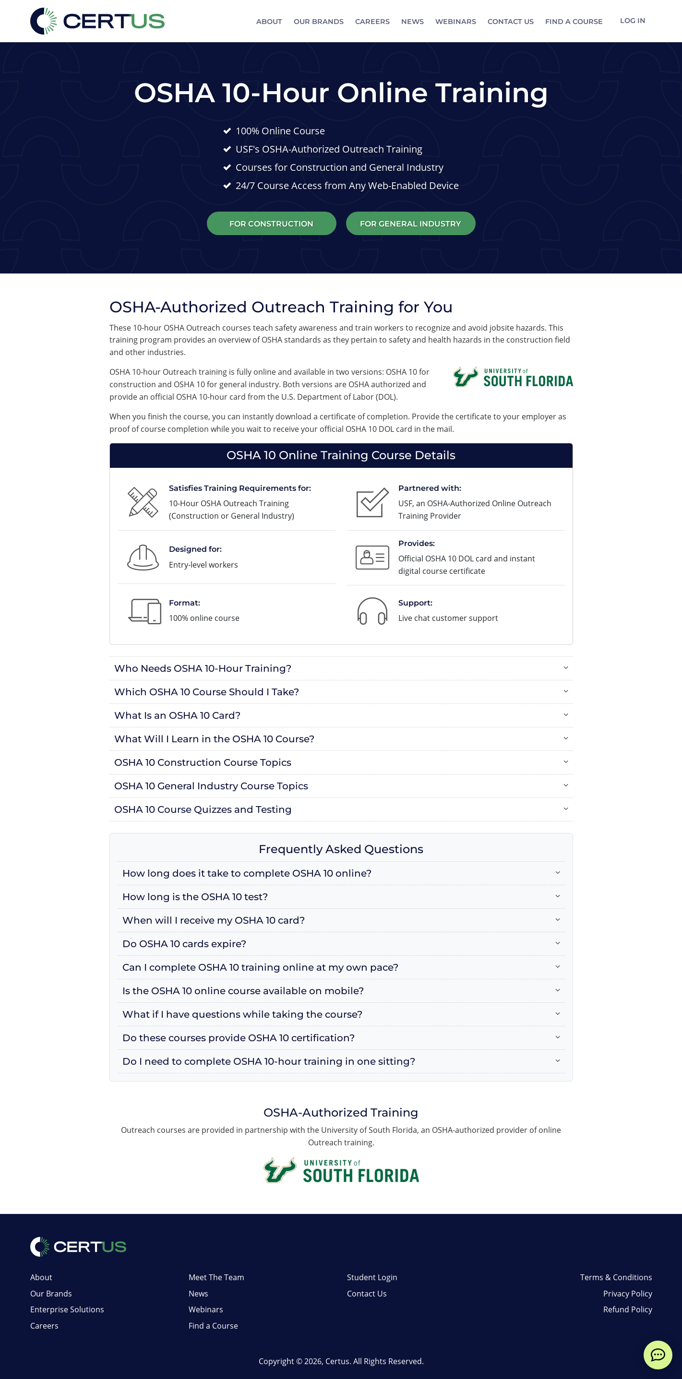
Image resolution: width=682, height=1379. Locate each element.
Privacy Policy (627, 1293)
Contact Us (509, 21)
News (410, 21)
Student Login (372, 1277)
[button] (341, 668)
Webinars (453, 21)
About (267, 21)
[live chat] (658, 1355)
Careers (370, 21)
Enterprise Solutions (67, 1309)
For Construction (271, 223)
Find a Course (572, 21)
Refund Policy (627, 1309)
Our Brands (317, 21)
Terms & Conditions (616, 1277)
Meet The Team (216, 1277)
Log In (632, 21)
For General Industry (410, 223)
